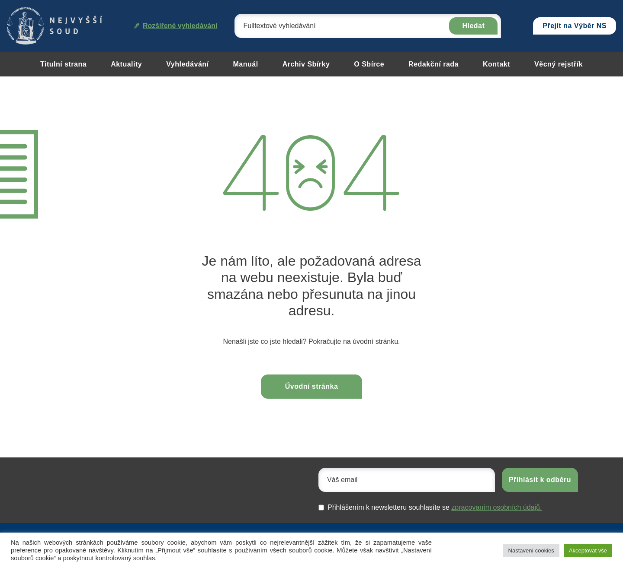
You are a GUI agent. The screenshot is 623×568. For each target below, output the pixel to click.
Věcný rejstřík (558, 64)
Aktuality (126, 64)
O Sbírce (369, 64)
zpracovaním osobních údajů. (496, 507)
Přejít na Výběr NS (575, 25)
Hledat (473, 25)
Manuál (245, 64)
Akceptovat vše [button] (588, 550)
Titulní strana (63, 64)
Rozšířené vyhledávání (176, 25)
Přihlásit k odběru (540, 479)
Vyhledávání (187, 64)
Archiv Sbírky (306, 64)
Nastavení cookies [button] (531, 550)
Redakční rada (433, 64)
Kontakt (496, 64)
